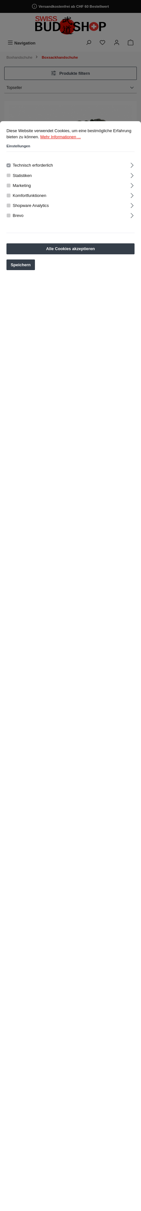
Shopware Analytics (31, 217)
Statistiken (22, 187)
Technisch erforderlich (33, 177)
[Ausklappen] (132, 176)
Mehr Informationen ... (60, 149)
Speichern (21, 277)
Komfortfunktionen (29, 207)
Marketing (22, 197)
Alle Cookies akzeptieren (70, 261)
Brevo (18, 227)
